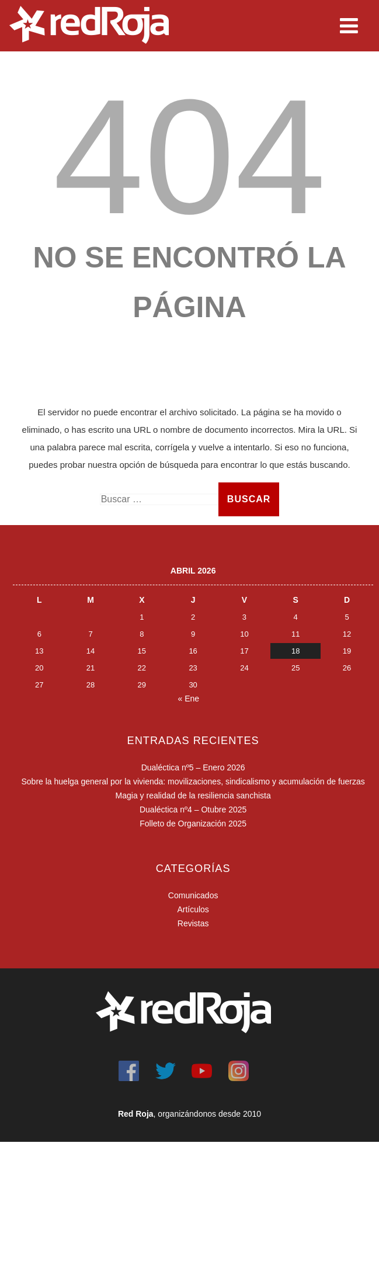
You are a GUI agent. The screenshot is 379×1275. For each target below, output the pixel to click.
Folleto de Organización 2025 (193, 823)
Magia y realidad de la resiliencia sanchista (193, 795)
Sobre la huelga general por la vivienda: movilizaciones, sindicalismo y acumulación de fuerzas (192, 781)
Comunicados (193, 895)
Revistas (193, 923)
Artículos (192, 909)
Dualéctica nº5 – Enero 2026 (193, 767)
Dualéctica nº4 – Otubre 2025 (193, 809)
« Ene (189, 698)
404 (189, 156)
